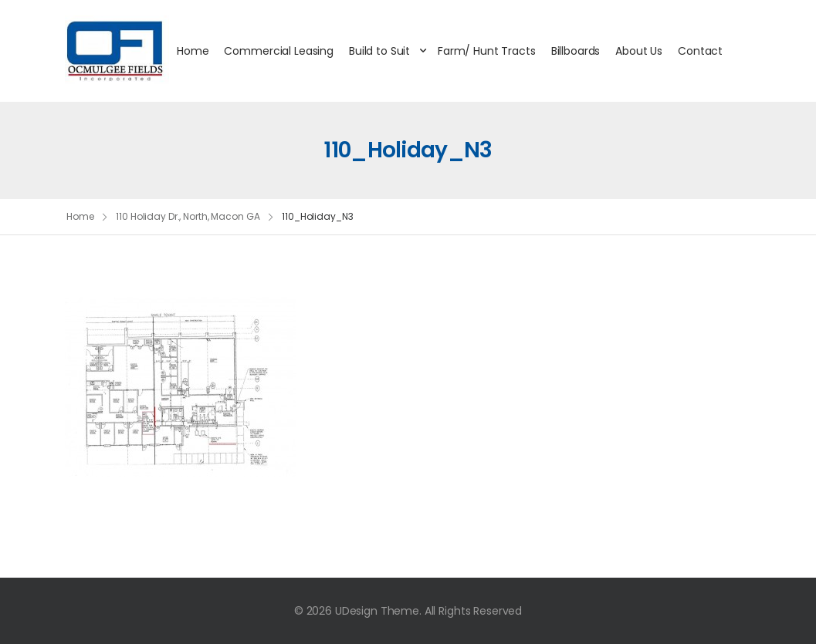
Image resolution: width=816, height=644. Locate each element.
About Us (638, 51)
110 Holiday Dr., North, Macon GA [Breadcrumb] (187, 216)
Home (192, 51)
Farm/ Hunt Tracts (487, 51)
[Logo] (117, 50)
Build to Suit (379, 51)
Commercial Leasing (278, 51)
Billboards (576, 51)
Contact (700, 51)
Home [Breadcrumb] (80, 216)
